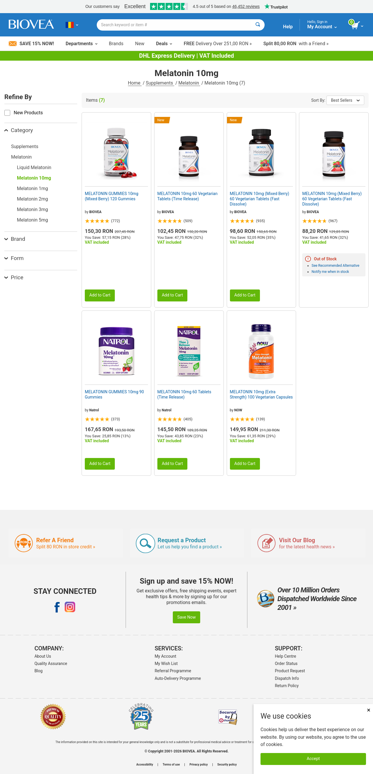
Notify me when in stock (330, 272)
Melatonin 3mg (32, 209)
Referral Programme (173, 670)
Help (288, 26)
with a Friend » (296, 43)
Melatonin (189, 83)
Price (13, 277)
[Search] (258, 25)
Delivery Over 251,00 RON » (217, 43)
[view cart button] (357, 25)
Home (135, 83)
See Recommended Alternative (335, 266)
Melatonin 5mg (32, 220)
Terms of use (171, 764)
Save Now (186, 617)
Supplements (160, 83)
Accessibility (144, 764)
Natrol (94, 410)
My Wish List (166, 663)
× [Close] (368, 710)
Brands (116, 43)
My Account (165, 656)
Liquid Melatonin (34, 167)
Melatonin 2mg (32, 199)
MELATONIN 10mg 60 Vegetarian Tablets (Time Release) (187, 196)
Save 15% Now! (31, 43)
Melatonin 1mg (32, 188)
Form (14, 258)
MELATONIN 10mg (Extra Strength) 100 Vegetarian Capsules (261, 394)
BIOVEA (95, 212)
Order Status (286, 663)
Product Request (290, 670)
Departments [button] (81, 43)
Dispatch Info (287, 678)
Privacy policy (198, 764)
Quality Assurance (50, 663)
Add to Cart (99, 295)
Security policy (227, 764)
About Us (42, 656)
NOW (238, 410)
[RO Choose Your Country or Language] (72, 24)
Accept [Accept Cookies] (313, 758)
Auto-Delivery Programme (178, 678)
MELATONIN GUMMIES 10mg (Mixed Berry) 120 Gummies (111, 196)
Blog (38, 670)
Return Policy (287, 685)
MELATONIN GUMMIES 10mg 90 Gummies (114, 394)
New (140, 43)
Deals (164, 43)
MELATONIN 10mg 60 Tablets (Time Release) (184, 394)
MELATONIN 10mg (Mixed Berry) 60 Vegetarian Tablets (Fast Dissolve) (259, 198)
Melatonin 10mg (34, 178)
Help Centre (285, 656)
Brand (14, 239)
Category (18, 130)
